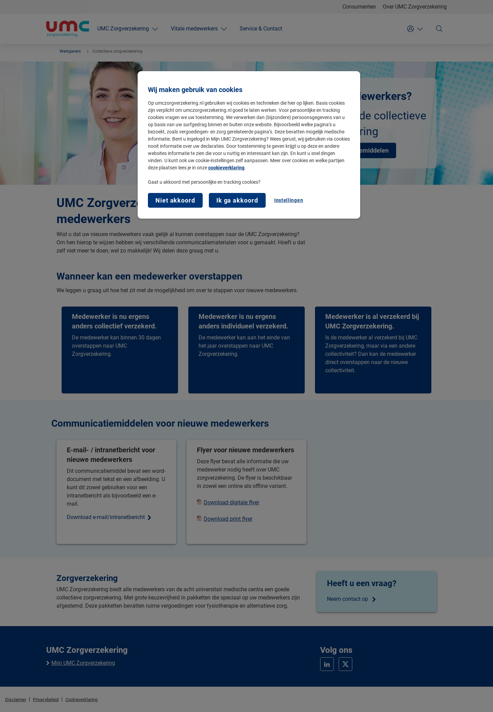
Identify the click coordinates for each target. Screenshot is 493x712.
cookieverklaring (226, 167)
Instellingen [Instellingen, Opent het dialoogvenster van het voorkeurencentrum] (288, 200)
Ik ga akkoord (237, 200)
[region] (249, 145)
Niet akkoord (175, 200)
